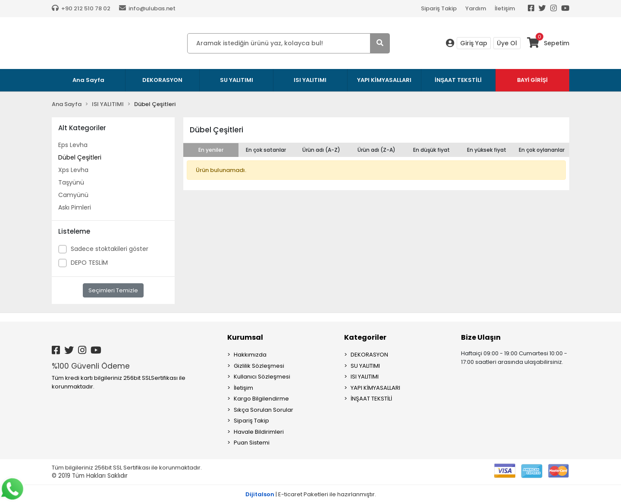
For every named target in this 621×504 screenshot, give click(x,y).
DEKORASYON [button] (162, 80)
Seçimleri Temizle (113, 290)
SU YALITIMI (365, 366)
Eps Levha (73, 145)
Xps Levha (73, 170)
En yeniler (210, 149)
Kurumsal (245, 337)
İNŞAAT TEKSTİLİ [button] (458, 80)
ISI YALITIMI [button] (310, 80)
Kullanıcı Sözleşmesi (262, 377)
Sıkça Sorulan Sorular (263, 410)
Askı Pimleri (74, 207)
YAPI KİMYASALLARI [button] (384, 80)
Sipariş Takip (439, 8)
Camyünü (73, 195)
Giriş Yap (473, 43)
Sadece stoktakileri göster (109, 248)
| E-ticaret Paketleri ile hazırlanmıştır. (310, 494)
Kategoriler (365, 337)
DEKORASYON (369, 355)
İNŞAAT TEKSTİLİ (371, 398)
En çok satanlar (266, 149)
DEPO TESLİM (89, 262)
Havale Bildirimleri (259, 432)
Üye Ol (507, 43)
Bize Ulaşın (481, 337)
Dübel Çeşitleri (79, 157)
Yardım (475, 8)
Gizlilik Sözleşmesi (259, 366)
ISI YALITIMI (365, 377)
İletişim (505, 8)
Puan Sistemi (252, 442)
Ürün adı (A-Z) (321, 149)
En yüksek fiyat (486, 149)
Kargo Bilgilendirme (261, 398)
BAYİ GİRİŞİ (532, 80)
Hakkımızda (250, 355)
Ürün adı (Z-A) (376, 149)
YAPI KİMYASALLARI (375, 388)
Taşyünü (71, 182)
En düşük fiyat (431, 149)
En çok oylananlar (542, 149)
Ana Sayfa (88, 80)
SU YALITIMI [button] (236, 80)
